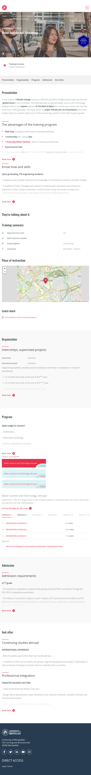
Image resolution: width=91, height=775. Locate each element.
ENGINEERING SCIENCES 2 (16, 529)
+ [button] (5, 268)
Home (4, 16)
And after (59, 80)
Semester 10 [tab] (84, 515)
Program (36, 80)
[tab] (24, 463)
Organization (23, 80)
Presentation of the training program (19, 317)
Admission (47, 80)
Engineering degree (34, 16)
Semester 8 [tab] (52, 515)
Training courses (16, 16)
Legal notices (7, 766)
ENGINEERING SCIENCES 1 (16, 536)
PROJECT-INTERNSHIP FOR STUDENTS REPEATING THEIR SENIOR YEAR (34, 546)
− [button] (5, 271)
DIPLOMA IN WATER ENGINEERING (59, 16)
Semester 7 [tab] (37, 515)
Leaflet (66, 301)
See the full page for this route (15, 508)
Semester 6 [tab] (22, 515)
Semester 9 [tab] (68, 515)
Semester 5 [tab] (6, 515)
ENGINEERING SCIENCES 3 (16, 523)
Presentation (8, 80)
